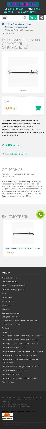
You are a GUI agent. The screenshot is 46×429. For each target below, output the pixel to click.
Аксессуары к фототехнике (14, 285)
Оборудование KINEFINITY (14, 370)
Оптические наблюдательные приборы (19, 355)
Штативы (6, 309)
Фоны (4, 293)
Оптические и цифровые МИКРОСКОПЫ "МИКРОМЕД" (20, 361)
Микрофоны (7, 305)
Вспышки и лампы (9, 281)
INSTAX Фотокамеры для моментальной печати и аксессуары (19, 322)
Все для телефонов (10, 313)
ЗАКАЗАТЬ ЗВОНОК (41, 214)
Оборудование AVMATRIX (13, 347)
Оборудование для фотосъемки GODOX (20, 339)
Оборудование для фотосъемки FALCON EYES (22, 336)
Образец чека (8, 382)
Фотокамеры (7, 301)
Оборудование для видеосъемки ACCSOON (21, 366)
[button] (9, 72)
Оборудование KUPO (11, 374)
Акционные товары (10, 278)
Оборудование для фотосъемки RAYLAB (20, 378)
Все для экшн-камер (11, 317)
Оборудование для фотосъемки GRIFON (20, 343)
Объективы (7, 297)
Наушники (6, 332)
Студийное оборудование (13, 289)
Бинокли (5, 328)
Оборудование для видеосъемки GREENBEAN (22, 351)
